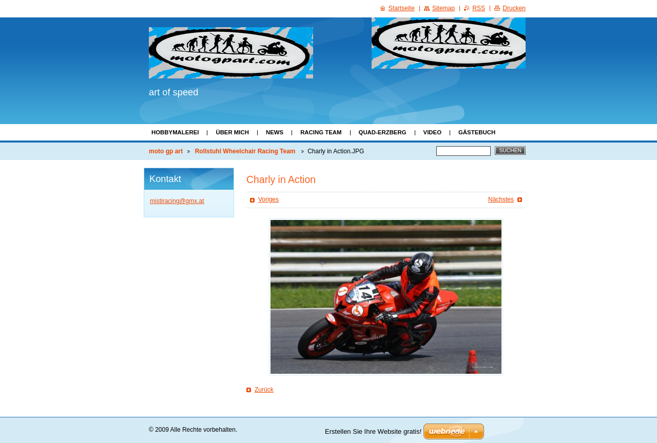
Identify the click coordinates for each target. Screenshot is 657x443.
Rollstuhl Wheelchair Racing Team (246, 151)
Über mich (232, 132)
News (274, 132)
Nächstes (501, 199)
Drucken (514, 8)
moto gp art (166, 151)
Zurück (264, 389)
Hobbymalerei (175, 132)
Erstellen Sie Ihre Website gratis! (373, 431)
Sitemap (443, 8)
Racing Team (320, 132)
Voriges (268, 199)
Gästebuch (476, 132)
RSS (478, 8)
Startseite (402, 8)
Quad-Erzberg (383, 132)
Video (432, 132)
